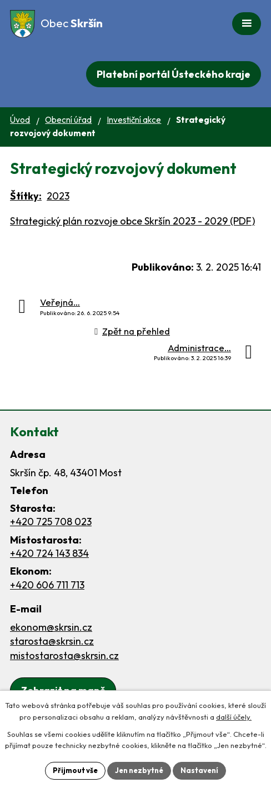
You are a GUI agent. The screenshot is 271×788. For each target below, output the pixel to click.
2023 (58, 195)
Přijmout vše (75, 770)
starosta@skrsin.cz (52, 641)
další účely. (234, 716)
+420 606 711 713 (47, 584)
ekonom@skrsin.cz (51, 627)
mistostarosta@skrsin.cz (64, 655)
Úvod (20, 119)
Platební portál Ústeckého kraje (173, 74)
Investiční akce (134, 119)
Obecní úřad (68, 119)
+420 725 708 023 (51, 521)
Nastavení (199, 770)
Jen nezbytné (139, 770)
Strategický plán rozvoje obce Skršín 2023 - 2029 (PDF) (132, 221)
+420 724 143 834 (49, 553)
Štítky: (26, 195)
